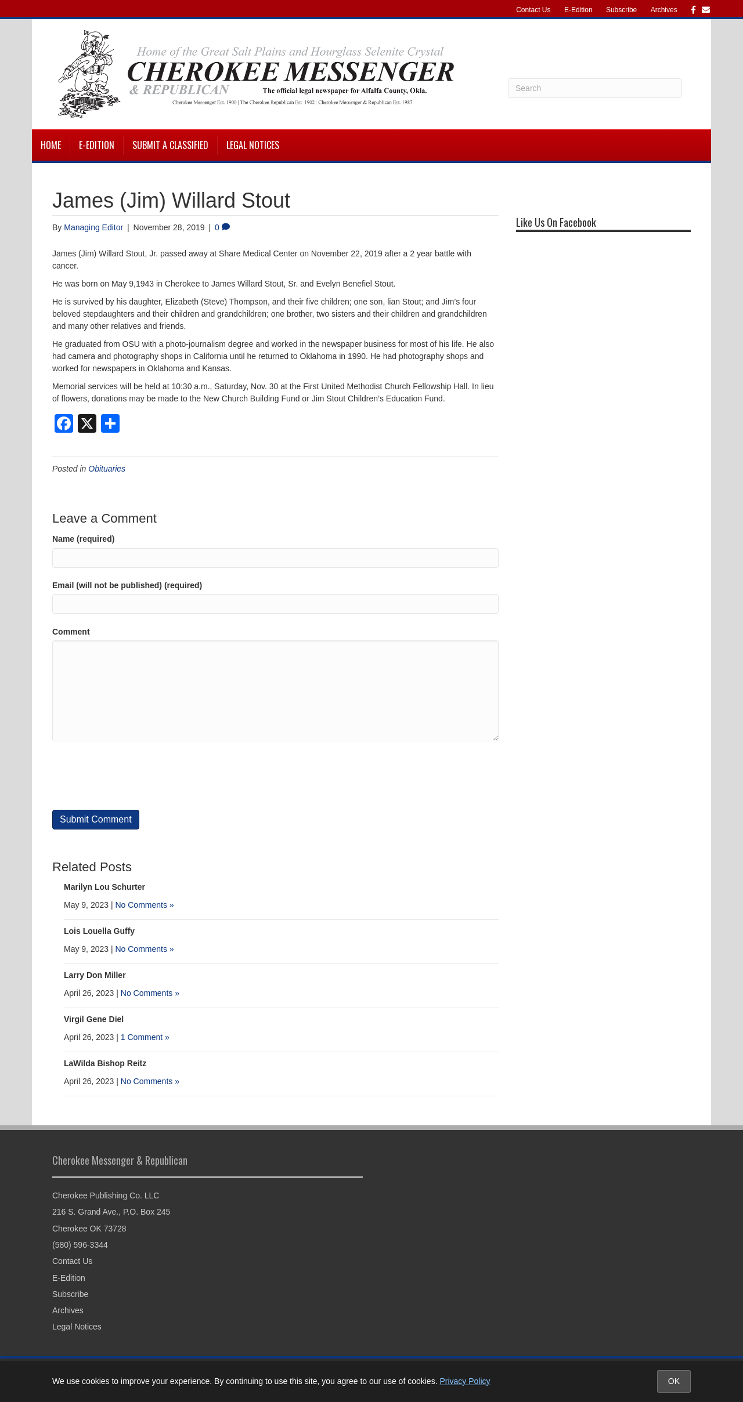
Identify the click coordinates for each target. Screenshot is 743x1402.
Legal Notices (252, 145)
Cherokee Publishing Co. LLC (105, 1195)
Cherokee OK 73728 (89, 1228)
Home (51, 145)
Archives (664, 10)
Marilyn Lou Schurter (104, 887)
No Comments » (144, 905)
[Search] (595, 88)
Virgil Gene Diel (94, 1019)
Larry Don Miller (95, 975)
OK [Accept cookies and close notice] (674, 1381)
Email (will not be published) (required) (127, 585)
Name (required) (83, 539)
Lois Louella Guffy (99, 931)
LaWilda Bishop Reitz (105, 1063)
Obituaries (106, 468)
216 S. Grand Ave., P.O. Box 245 (111, 1211)
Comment (71, 631)
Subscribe (621, 10)
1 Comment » (145, 1037)
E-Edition (578, 10)
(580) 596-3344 (80, 1244)
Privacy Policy (464, 1381)
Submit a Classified (170, 145)
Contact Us (533, 10)
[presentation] (140, 775)
